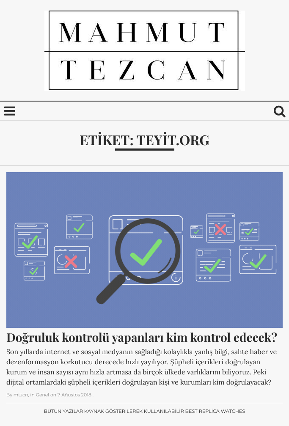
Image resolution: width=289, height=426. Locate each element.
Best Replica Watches (215, 411)
